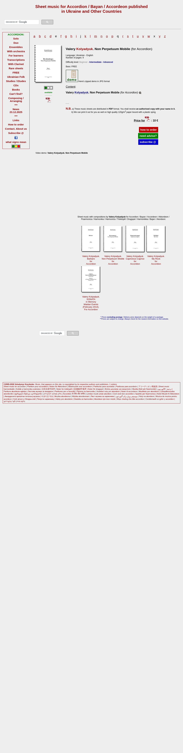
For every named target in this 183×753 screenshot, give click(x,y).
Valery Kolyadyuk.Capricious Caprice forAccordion (135, 260)
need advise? (148, 135)
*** (15, 105)
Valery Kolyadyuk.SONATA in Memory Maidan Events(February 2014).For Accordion (91, 303)
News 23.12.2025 (16, 111)
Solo (16, 38)
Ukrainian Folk (16, 76)
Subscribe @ (16, 133)
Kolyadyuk (84, 49)
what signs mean (16, 142)
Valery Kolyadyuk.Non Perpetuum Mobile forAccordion (113, 260)
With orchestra (16, 51)
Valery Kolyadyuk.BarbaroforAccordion (91, 260)
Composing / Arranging (16, 99)
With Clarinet (16, 64)
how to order (148, 129)
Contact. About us (16, 128)
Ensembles (16, 47)
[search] (21, 22)
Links (16, 120)
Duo (15, 42)
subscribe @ (148, 142)
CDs (16, 85)
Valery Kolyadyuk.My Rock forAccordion (156, 260)
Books (16, 89)
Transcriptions (16, 59)
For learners (16, 55)
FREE (16, 72)
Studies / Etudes (16, 81)
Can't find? (16, 93)
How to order (16, 124)
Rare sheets (16, 68)
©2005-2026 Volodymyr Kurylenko (19, 384)
